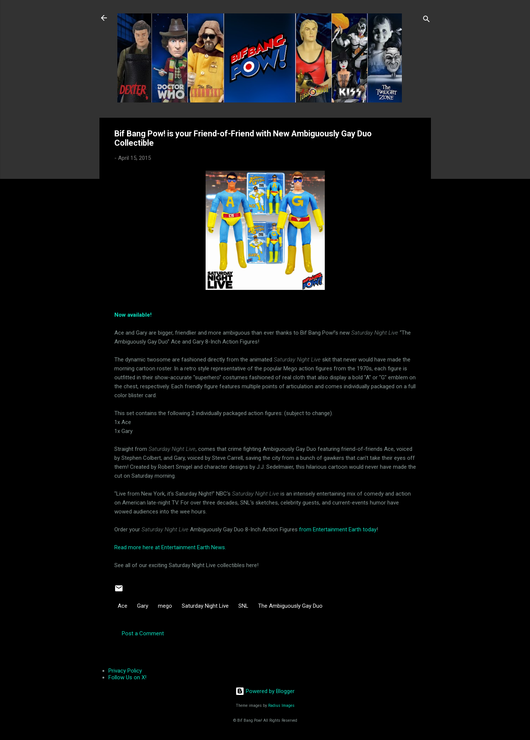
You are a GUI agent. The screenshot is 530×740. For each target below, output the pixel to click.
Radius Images (281, 705)
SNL (243, 606)
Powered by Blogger (265, 691)
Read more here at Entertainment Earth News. (170, 547)
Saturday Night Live (205, 606)
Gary (142, 606)
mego (165, 606)
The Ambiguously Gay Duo (290, 606)
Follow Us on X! (127, 677)
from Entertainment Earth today (338, 529)
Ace (122, 606)
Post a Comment (143, 633)
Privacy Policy (125, 670)
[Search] (426, 20)
